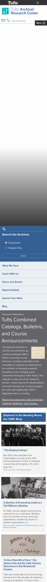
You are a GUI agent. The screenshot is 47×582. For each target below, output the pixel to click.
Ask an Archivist (18, 21)
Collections (14, 243)
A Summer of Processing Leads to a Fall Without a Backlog (23, 504)
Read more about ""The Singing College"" (18, 470)
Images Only (15, 248)
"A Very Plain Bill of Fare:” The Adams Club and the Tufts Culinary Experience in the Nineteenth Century (22, 564)
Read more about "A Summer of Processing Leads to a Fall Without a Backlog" (23, 526)
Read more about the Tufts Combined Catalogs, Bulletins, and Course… (22, 401)
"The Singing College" (16, 450)
